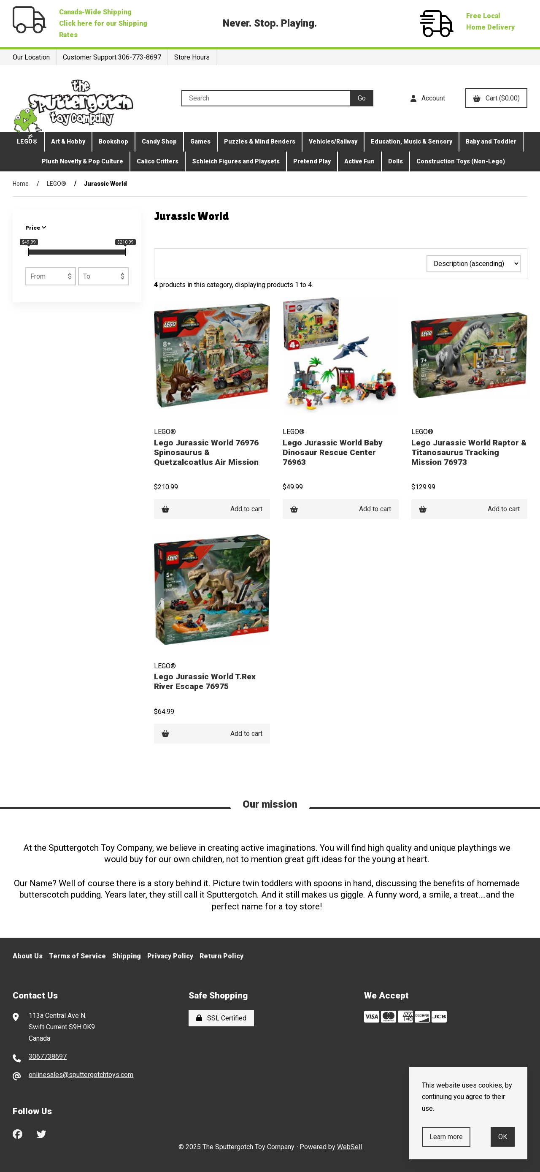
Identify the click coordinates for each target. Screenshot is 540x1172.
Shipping (126, 956)
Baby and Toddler (491, 141)
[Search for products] (265, 98)
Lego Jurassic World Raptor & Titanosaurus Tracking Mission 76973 (468, 452)
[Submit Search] (361, 98)
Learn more (446, 1137)
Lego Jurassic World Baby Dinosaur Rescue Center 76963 (333, 452)
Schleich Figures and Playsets (236, 161)
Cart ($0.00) (496, 98)
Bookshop (113, 141)
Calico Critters (157, 161)
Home (21, 183)
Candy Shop (159, 141)
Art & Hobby (68, 141)
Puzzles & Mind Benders (259, 141)
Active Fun (359, 161)
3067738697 (48, 1057)
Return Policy (221, 956)
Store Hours (192, 57)
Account (427, 98)
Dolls (395, 161)
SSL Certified (221, 1018)
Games (200, 141)
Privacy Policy (170, 956)
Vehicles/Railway (333, 141)
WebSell (349, 1147)
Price (35, 228)
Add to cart (212, 509)
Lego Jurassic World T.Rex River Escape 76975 (205, 681)
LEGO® (27, 141)
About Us (28, 956)
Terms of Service (77, 956)
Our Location (31, 57)
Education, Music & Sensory (411, 141)
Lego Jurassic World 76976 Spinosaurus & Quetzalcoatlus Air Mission (206, 452)
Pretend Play (312, 161)
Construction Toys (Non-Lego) (460, 161)
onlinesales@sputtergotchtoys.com (81, 1075)
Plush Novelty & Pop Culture (82, 161)
